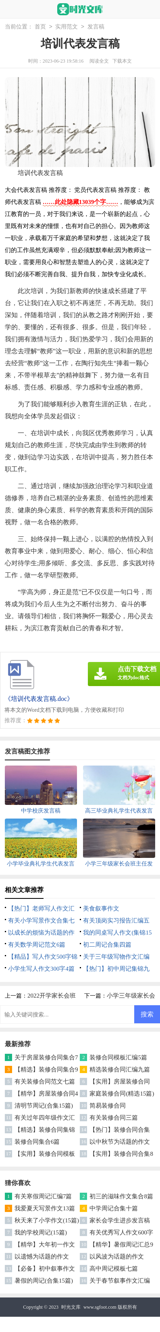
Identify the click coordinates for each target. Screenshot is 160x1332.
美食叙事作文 (101, 908)
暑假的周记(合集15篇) (44, 1280)
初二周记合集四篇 (107, 944)
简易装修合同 (107, 1105)
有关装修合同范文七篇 (45, 1081)
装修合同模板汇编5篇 (118, 1057)
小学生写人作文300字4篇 (41, 968)
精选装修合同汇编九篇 (119, 1069)
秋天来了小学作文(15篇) (47, 1220)
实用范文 (66, 27)
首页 (40, 27)
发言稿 (95, 27)
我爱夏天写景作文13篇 (45, 1208)
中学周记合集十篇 (113, 1208)
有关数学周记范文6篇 (37, 944)
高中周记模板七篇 (113, 1268)
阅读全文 (99, 61)
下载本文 (122, 61)
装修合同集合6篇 (37, 1142)
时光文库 (71, 1307)
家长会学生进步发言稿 (119, 1220)
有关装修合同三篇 (113, 1117)
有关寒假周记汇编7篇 (43, 1196)
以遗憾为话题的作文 (42, 1256)
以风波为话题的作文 (116, 1256)
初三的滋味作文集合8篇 (121, 1196)
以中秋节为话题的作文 (119, 1142)
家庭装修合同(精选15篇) (121, 1093)
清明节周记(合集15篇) (44, 1105)
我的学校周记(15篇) (41, 1232)
